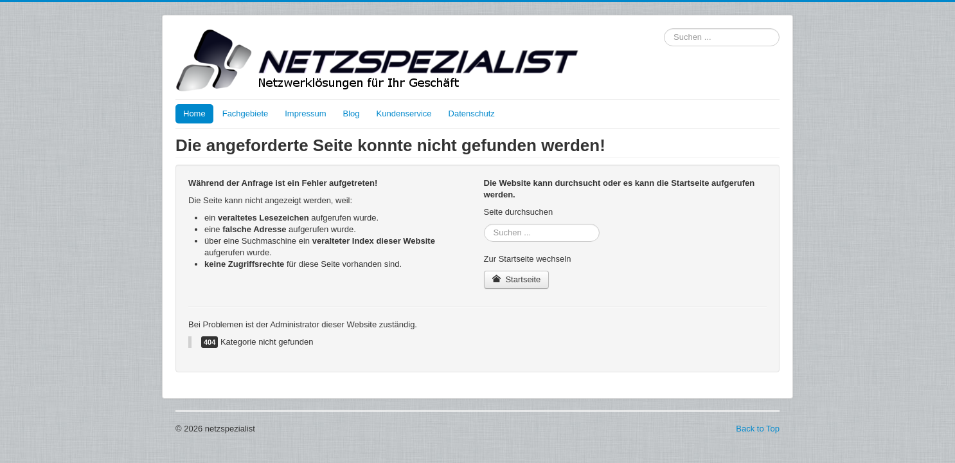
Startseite (516, 279)
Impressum (305, 113)
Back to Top (758, 428)
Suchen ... (664, 28)
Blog (351, 113)
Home (194, 113)
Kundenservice (404, 113)
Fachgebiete (245, 113)
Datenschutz (472, 113)
